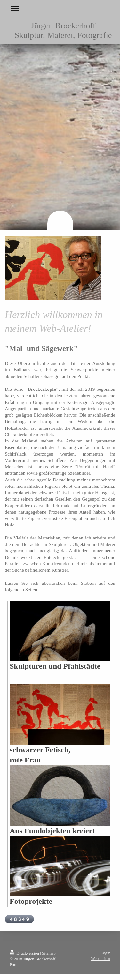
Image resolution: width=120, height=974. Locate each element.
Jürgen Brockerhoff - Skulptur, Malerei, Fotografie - (63, 30)
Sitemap (49, 953)
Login (105, 952)
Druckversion (25, 953)
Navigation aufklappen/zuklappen (60, 8)
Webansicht (100, 958)
